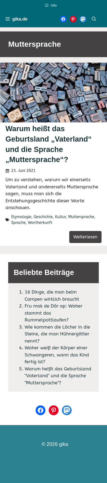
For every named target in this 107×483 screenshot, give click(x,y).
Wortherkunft (40, 222)
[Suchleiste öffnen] (94, 19)
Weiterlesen (85, 236)
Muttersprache (81, 217)
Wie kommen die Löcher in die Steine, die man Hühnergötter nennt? (57, 334)
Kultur (60, 217)
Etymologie (21, 217)
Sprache (18, 222)
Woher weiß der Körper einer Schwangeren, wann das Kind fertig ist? (57, 354)
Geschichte (43, 217)
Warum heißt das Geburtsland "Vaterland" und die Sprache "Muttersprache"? (58, 375)
